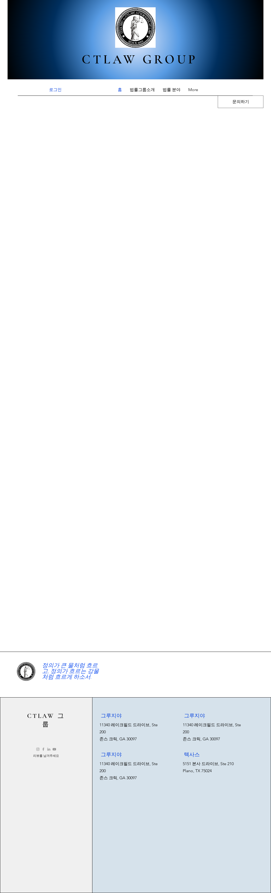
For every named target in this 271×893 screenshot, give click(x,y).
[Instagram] (38, 749)
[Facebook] (43, 749)
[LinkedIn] (49, 749)
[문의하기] (240, 102)
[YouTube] (54, 749)
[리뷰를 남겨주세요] (46, 756)
